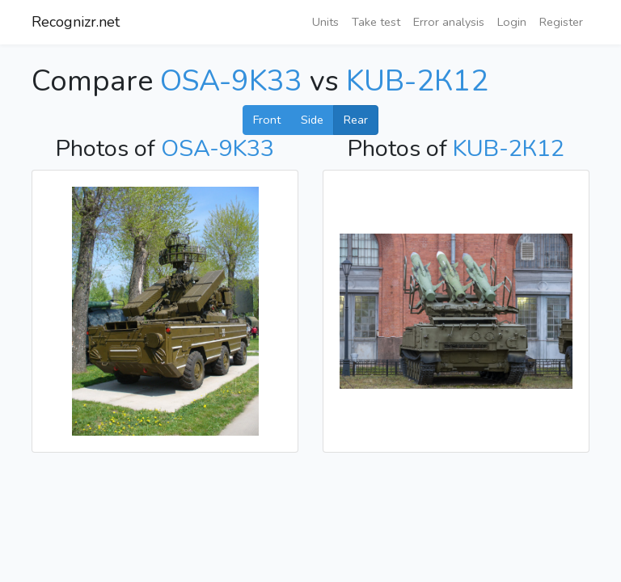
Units (325, 22)
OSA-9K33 (231, 81)
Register (561, 22)
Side (312, 120)
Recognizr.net (76, 22)
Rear (356, 120)
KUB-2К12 (417, 81)
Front (267, 120)
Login (511, 22)
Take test (376, 22)
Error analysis (448, 22)
